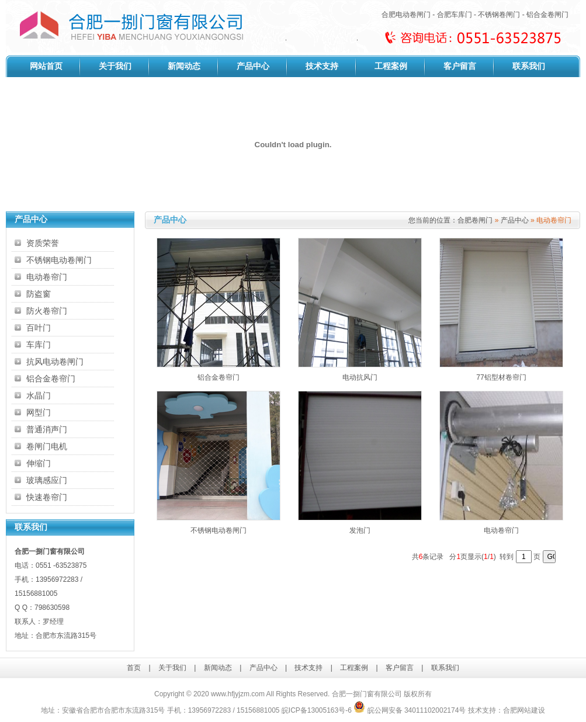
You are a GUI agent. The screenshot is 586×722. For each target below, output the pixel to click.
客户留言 (459, 66)
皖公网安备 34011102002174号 (409, 710)
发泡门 (359, 530)
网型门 (38, 412)
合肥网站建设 (524, 710)
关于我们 (115, 66)
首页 (134, 668)
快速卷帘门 (46, 497)
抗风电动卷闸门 (55, 361)
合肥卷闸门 (475, 220)
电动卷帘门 (46, 277)
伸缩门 (38, 463)
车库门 (38, 344)
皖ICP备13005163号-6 (317, 710)
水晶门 (38, 395)
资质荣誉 (42, 243)
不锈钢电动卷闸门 (59, 260)
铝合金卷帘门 (50, 378)
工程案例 (391, 66)
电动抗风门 (359, 377)
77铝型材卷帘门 (501, 377)
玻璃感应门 (46, 480)
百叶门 (38, 327)
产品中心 (253, 66)
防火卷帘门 (46, 310)
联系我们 (528, 66)
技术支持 (322, 66)
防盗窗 (38, 293)
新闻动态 (184, 66)
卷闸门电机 (46, 446)
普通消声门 (46, 429)
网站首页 (46, 66)
